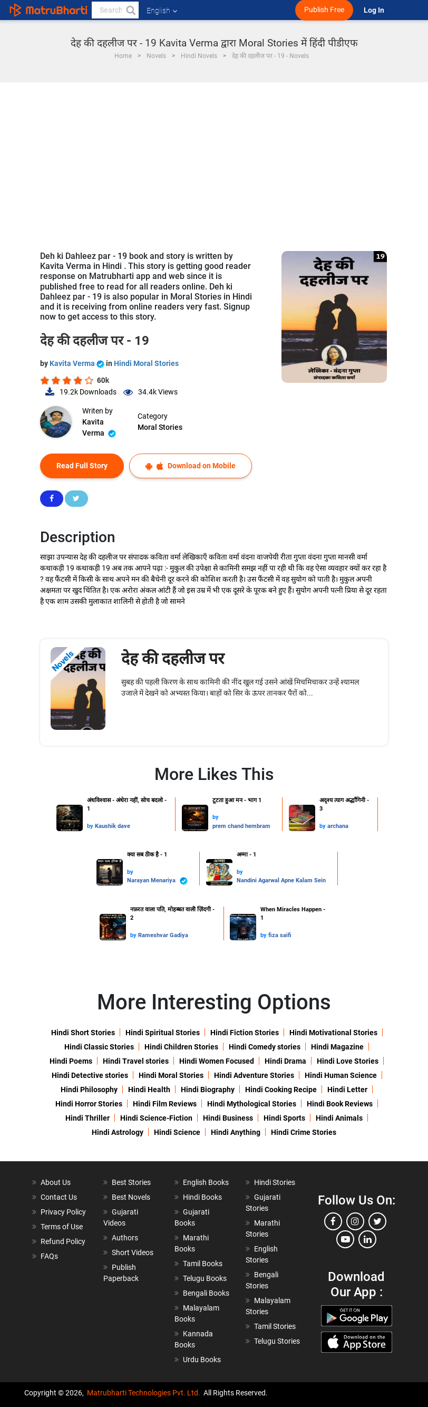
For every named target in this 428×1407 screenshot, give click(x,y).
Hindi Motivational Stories (333, 1032)
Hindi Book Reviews (340, 1104)
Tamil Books (202, 1263)
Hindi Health (149, 1089)
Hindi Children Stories (181, 1047)
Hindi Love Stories (347, 1061)
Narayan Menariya (157, 881)
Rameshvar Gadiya (163, 935)
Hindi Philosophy (89, 1089)
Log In (375, 10)
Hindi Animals (339, 1118)
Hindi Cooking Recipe (281, 1089)
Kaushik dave (112, 826)
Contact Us (59, 1197)
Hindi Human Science (341, 1075)
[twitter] (377, 1221)
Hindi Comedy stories (264, 1047)
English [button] (162, 10)
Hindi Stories (274, 1182)
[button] (130, 10)
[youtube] (345, 1239)
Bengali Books (206, 1293)
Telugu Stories (277, 1341)
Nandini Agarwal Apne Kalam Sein (281, 880)
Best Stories (131, 1182)
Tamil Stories (275, 1326)
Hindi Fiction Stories (244, 1032)
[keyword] (115, 10)
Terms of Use (62, 1226)
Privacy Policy (63, 1212)
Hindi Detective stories (90, 1075)
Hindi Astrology (117, 1132)
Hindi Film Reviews (165, 1104)
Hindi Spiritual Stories (162, 1032)
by (91, 826)
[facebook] (333, 1221)
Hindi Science (177, 1132)
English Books (206, 1182)
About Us (56, 1182)
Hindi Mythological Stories (251, 1104)
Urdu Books (202, 1359)
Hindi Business (228, 1118)
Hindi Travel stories (136, 1061)
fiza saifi (279, 935)
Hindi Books (202, 1197)
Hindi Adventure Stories (254, 1075)
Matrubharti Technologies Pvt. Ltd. (143, 1393)
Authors (125, 1237)
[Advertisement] (214, 161)
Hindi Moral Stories (146, 363)
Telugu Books (205, 1278)
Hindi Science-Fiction (156, 1118)
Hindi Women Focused (216, 1061)
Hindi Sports (284, 1118)
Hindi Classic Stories (99, 1047)
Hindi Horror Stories (88, 1104)
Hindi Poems (71, 1061)
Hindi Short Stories (83, 1032)
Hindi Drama (285, 1061)
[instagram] (355, 1221)
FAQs (49, 1256)
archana (337, 826)
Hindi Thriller (87, 1118)
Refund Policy (63, 1241)
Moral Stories (160, 427)
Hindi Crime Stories (303, 1132)
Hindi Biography (208, 1089)
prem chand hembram (241, 826)
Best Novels (131, 1197)
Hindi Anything (235, 1132)
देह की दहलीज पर (172, 658)
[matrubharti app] (245, 10)
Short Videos (132, 1252)
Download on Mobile (190, 465)
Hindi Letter (347, 1089)
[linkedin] (367, 1239)
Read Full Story (82, 465)
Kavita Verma (78, 363)
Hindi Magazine (337, 1047)
